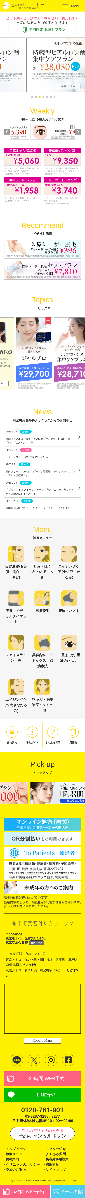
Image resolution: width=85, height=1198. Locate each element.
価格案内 (12, 1159)
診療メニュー (16, 1154)
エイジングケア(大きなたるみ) (16, 696)
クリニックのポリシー (23, 1164)
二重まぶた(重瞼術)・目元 (69, 648)
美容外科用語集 (57, 1159)
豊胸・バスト (69, 601)
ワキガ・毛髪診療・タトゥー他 (42, 695)
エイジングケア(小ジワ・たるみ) (69, 562)
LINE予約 (47, 1094)
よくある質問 (56, 1154)
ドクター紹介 (56, 1149)
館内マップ (36, 943)
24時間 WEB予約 (47, 1078)
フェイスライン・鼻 (16, 648)
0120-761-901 (42, 1110)
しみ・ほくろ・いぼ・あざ (42, 562)
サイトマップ (56, 1169)
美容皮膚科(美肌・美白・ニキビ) (16, 562)
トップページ (16, 1149)
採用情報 (52, 1164)
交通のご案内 (16, 1169)
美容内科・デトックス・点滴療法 (42, 651)
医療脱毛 (42, 601)
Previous (7, 131)
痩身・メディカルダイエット (16, 607)
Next (77, 131)
